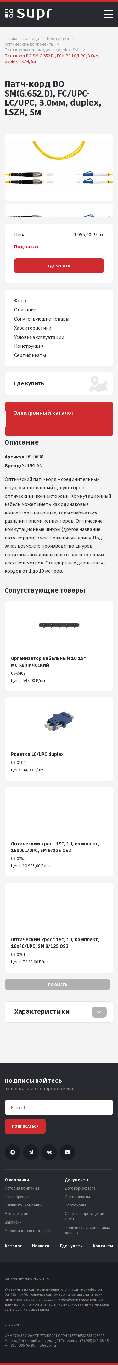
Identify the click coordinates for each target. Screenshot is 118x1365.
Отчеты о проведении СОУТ (84, 1216)
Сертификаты (77, 1197)
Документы (76, 1179)
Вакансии (13, 1222)
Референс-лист (18, 1213)
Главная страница (25, 38)
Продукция (61, 38)
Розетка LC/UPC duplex (37, 754)
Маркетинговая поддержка (29, 1230)
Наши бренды (17, 1197)
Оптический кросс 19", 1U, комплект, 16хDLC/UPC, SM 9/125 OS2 (55, 847)
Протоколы (75, 1205)
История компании (22, 1188)
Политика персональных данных (87, 1230)
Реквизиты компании (23, 1205)
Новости (40, 1246)
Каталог (13, 1246)
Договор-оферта (80, 1188)
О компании (17, 1179)
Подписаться (25, 1126)
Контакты (103, 1246)
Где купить (59, 265)
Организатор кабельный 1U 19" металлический (48, 662)
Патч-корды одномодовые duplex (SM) (45, 50)
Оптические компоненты (32, 44)
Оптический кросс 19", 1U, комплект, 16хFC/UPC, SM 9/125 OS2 (55, 943)
